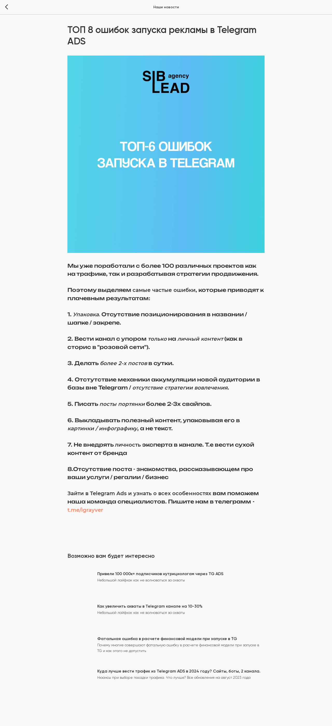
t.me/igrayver (85, 510)
